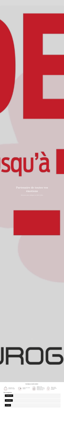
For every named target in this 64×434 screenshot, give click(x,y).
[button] (60, 413)
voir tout (50, 412)
